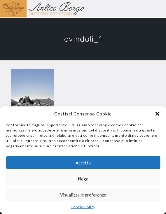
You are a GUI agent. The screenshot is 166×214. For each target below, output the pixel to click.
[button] (157, 114)
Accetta (83, 162)
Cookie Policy (83, 207)
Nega (83, 178)
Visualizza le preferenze (83, 194)
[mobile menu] (158, 9)
